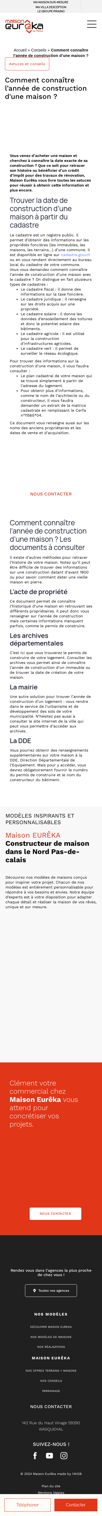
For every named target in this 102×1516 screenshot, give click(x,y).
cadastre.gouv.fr (76, 255)
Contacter (76, 1505)
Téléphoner (27, 1505)
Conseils (38, 50)
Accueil (20, 50)
